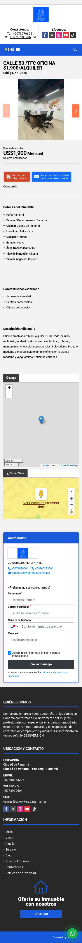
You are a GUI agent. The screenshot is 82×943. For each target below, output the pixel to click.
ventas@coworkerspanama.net (30, 572)
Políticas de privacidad (20, 873)
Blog (8, 855)
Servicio (10, 849)
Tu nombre (15, 593)
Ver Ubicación (34, 503)
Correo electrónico (19, 606)
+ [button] (9, 388)
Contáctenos (14, 867)
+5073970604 (22, 33)
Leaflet (45, 465)
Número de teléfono (20, 620)
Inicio (9, 832)
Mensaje (13, 633)
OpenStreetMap (69, 465)
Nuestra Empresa (17, 861)
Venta (9, 837)
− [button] (9, 394)
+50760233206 (20, 37)
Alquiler (10, 843)
